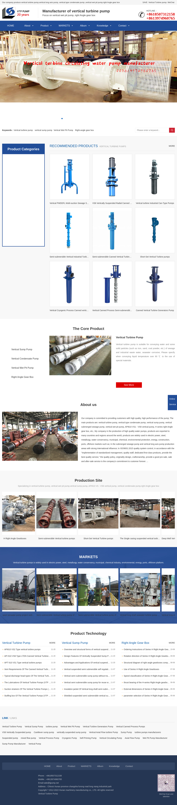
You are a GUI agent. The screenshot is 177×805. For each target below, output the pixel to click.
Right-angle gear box (84, 130)
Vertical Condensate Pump (25, 376)
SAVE (145, 2)
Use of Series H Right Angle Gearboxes (149, 689)
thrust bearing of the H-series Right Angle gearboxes (149, 702)
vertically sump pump (23, 251)
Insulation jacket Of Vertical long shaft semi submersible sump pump (89, 709)
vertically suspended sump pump (71, 732)
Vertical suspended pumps (23, 228)
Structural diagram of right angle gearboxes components (149, 682)
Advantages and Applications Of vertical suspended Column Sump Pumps (89, 682)
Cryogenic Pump (69, 738)
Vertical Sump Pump (21, 367)
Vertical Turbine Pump (22, 358)
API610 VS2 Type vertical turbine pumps (29, 669)
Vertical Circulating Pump (110, 738)
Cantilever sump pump (44, 732)
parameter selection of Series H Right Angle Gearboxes (149, 715)
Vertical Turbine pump (157, 2)
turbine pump (52, 726)
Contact (122, 25)
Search (172, 130)
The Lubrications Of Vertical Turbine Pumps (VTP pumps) (29, 702)
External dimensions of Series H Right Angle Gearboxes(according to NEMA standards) (149, 709)
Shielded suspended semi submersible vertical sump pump (89, 715)
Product (44, 25)
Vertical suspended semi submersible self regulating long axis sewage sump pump (89, 689)
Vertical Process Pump (49, 738)
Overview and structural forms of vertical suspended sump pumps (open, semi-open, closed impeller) (89, 669)
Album (83, 25)
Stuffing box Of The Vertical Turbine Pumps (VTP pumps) (29, 715)
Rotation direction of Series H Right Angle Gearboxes (149, 676)
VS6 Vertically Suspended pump (16, 732)
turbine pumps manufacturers (148, 732)
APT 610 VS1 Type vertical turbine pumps (29, 682)
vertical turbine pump (23, 217)
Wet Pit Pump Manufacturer (155, 738)
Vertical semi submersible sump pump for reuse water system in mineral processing (89, 702)
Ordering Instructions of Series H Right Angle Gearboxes (149, 669)
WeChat (171, 2)
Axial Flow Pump (132, 738)
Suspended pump (10, 738)
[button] (62, 118)
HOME (10, 25)
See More (129, 402)
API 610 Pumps (23, 274)
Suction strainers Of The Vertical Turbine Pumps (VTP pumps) (29, 709)
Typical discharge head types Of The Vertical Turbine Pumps (29, 696)
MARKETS (64, 25)
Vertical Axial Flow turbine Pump (103, 732)
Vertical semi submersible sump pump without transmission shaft (89, 696)
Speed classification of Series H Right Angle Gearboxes (149, 696)
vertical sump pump (43, 130)
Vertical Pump (34, 744)
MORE (172, 203)
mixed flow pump (28, 738)
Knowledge (102, 25)
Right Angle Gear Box (22, 395)
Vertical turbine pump (23, 130)
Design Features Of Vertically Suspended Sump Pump (89, 676)
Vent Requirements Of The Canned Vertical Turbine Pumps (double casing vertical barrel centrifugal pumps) (29, 689)
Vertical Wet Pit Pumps (23, 240)
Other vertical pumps (23, 286)
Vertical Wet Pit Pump (63, 130)
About (27, 25)
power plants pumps (23, 263)
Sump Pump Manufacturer (14, 744)
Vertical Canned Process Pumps (130, 726)
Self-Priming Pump (88, 738)
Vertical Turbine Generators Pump (98, 726)
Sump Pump (126, 732)
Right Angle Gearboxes (23, 297)
